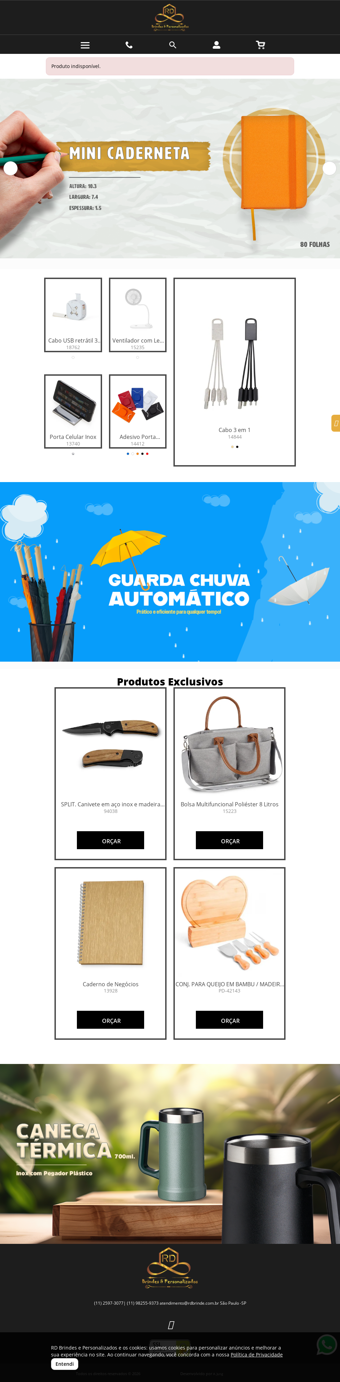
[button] (10, 168)
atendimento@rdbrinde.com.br (189, 1303)
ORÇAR (111, 841)
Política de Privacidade (257, 1354)
